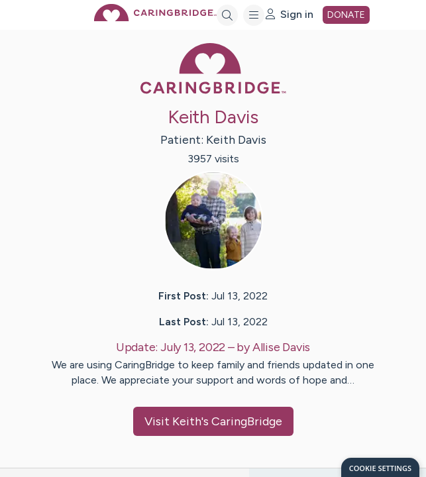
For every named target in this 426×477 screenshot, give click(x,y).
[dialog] (380, 467)
